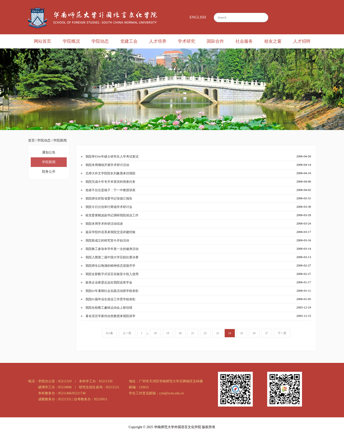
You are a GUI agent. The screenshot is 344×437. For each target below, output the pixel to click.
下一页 (282, 333)
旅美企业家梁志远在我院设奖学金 (108, 282)
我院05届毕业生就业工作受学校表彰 (110, 299)
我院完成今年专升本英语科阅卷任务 (110, 181)
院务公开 (48, 171)
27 (266, 333)
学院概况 (71, 41)
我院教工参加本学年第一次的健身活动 (112, 249)
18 (155, 333)
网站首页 (42, 41)
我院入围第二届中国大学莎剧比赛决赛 (112, 257)
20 (180, 333)
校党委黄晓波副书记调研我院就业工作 (112, 215)
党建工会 (129, 41)
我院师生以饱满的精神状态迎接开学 (110, 265)
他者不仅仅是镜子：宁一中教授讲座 (110, 190)
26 (254, 333)
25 (241, 333)
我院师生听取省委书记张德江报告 (108, 198)
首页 (31, 140)
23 (217, 333)
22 (205, 333)
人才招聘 (301, 41)
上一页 (127, 333)
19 (167, 333)
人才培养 (157, 41)
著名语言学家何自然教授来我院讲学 (110, 316)
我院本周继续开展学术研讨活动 (107, 165)
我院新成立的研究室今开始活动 (107, 240)
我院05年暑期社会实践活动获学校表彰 (112, 291)
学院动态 (100, 41)
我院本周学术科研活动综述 (104, 223)
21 (192, 333)
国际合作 (215, 41)
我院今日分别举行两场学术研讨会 (108, 207)
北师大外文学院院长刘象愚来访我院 (110, 173)
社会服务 (244, 41)
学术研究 (186, 41)
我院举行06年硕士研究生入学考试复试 (112, 156)
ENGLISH (198, 17)
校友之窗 (273, 41)
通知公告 (48, 152)
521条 (109, 333)
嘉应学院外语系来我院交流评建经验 (110, 232)
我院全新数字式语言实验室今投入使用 (112, 274)
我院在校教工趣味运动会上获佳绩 (108, 307)
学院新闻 (60, 140)
